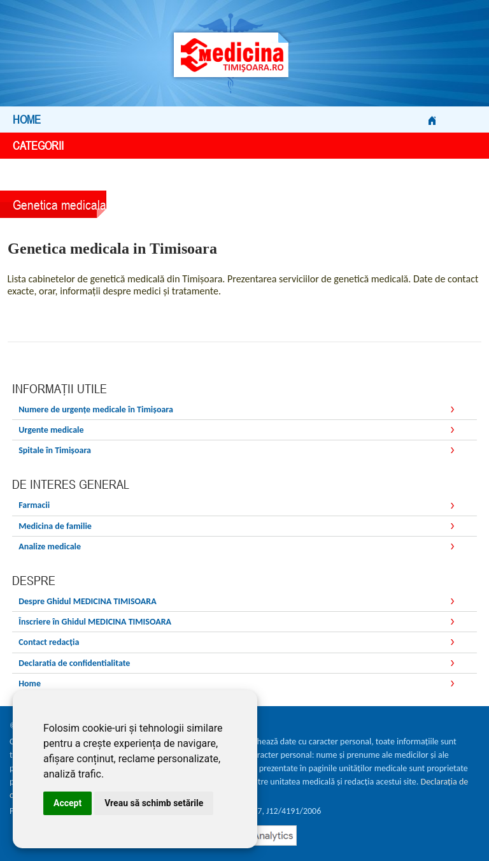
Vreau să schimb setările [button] (153, 803)
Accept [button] (67, 803)
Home (224, 119)
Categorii (224, 145)
